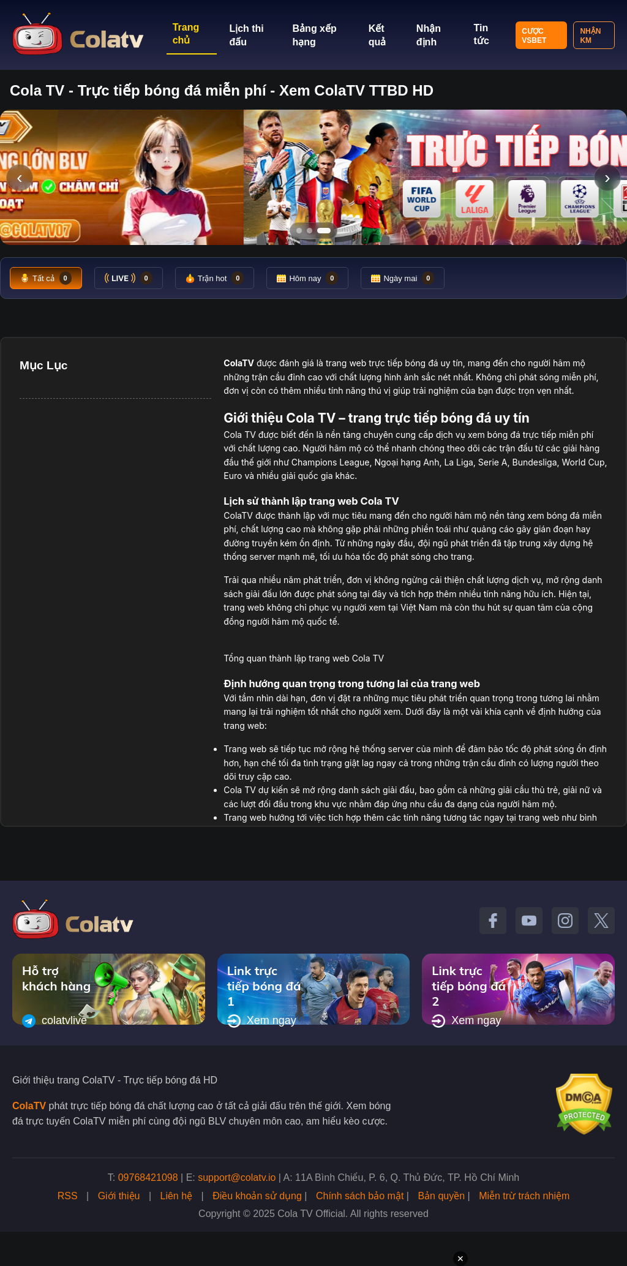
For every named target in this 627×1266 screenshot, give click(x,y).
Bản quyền (441, 1196)
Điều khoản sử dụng (257, 1196)
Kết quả (377, 35)
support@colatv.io (237, 1177)
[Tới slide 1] (299, 230)
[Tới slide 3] (324, 230)
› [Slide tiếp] (607, 177)
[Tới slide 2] (309, 230)
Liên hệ (176, 1196)
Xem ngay (261, 1021)
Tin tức (481, 34)
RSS (68, 1196)
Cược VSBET (534, 36)
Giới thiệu (119, 1196)
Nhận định (428, 35)
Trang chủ (186, 33)
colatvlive (54, 1021)
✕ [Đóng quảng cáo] (460, 1259)
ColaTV (29, 1106)
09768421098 (148, 1177)
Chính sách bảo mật (360, 1196)
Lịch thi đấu (246, 35)
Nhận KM (590, 36)
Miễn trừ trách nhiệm (524, 1196)
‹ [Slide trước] (19, 177)
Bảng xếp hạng (315, 35)
